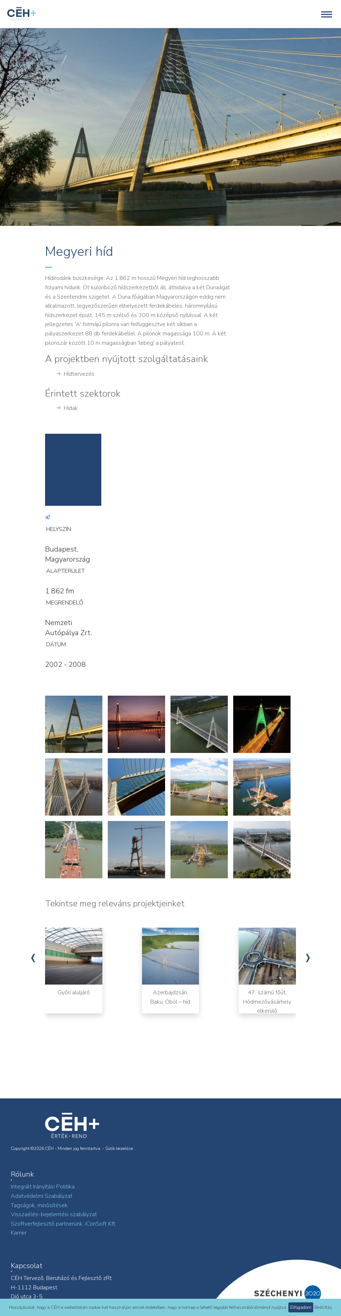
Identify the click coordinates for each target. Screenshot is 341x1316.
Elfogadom (300, 1307)
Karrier (19, 1233)
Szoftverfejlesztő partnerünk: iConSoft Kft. (63, 1224)
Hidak (67, 408)
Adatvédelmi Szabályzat (41, 1196)
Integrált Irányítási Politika (43, 1187)
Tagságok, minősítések (39, 1205)
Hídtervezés (75, 374)
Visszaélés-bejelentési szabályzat (54, 1214)
